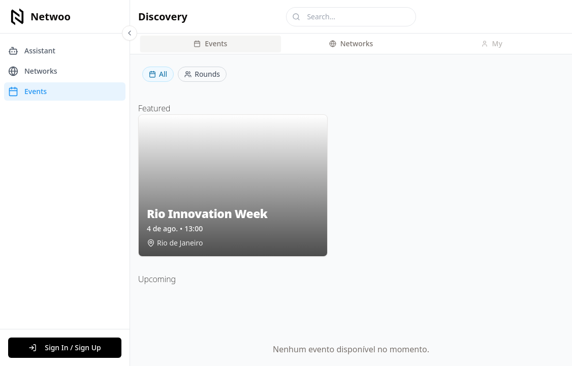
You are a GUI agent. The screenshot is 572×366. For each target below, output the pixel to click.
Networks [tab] (351, 43)
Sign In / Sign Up (64, 347)
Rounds (202, 74)
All (158, 74)
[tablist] (351, 44)
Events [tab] (210, 43)
